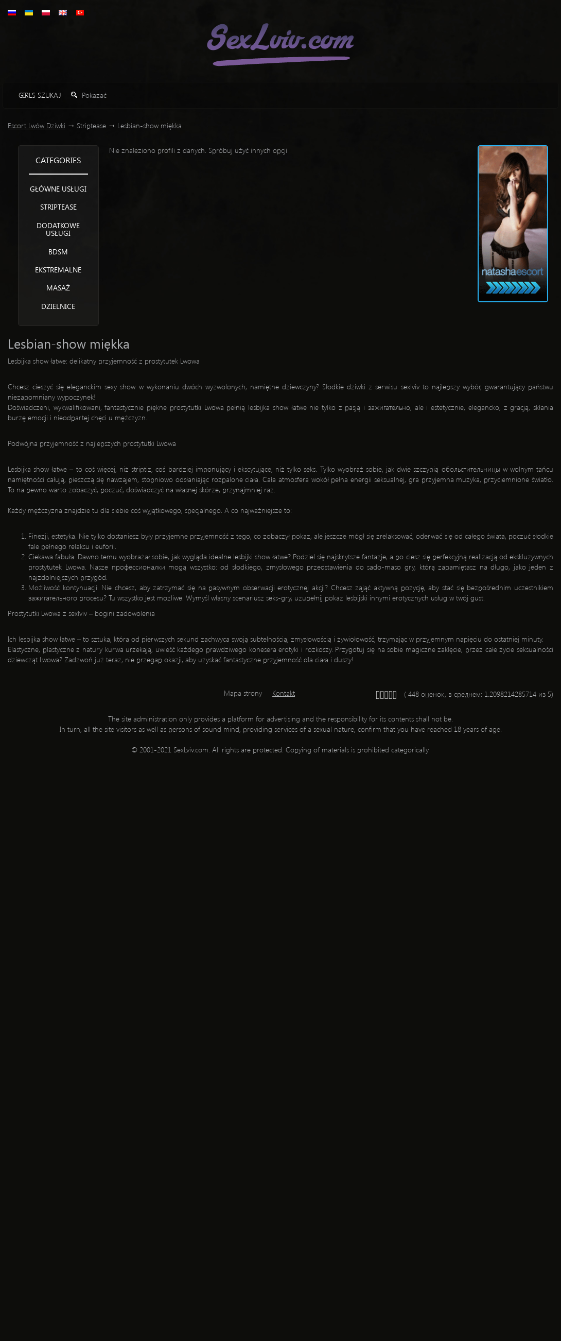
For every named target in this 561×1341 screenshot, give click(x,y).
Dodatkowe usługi (58, 229)
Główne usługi (58, 189)
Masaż (58, 288)
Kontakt (283, 693)
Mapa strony (243, 693)
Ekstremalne (58, 269)
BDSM (58, 251)
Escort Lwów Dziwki (36, 125)
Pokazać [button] (89, 95)
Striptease (58, 207)
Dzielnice (58, 306)
